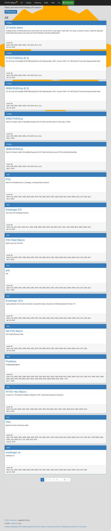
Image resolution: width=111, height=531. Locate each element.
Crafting (28, 3)
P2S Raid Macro (15, 240)
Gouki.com (14, 523)
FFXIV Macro (11, 2)
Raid (53, 3)
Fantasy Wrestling (11, 527)
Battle (46, 3)
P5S (8, 422)
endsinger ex (13, 452)
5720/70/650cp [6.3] (17, 57)
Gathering (37, 3)
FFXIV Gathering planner (26, 527)
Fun (59, 3)
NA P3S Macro (14, 331)
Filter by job (11, 12)
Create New (68, 3)
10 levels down (14, 27)
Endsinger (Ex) (14, 300)
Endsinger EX (14, 209)
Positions (11, 361)
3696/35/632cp (14, 148)
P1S (8, 179)
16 (64, 480)
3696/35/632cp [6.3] (17, 88)
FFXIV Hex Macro (16, 391)
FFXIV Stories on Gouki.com (45, 527)
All (22, 3)
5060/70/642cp (14, 118)
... (60, 480)
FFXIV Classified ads (63, 527)
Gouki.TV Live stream (79, 527)
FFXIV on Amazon (11, 520)
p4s (8, 270)
